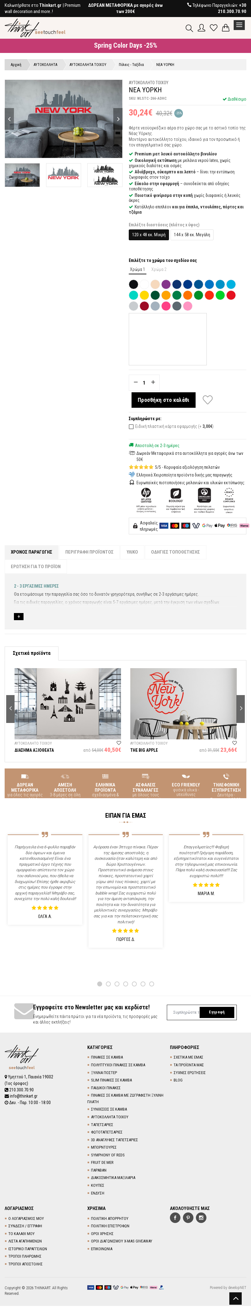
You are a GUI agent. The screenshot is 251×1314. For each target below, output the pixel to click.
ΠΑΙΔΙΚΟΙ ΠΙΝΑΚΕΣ (106, 1088)
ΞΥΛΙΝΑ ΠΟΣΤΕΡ (104, 1073)
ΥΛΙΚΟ (134, 552)
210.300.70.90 (19, 1090)
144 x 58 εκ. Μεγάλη (192, 235)
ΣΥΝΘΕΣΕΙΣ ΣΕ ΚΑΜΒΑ (109, 1110)
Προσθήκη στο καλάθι (164, 400)
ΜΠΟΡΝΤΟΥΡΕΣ (104, 1148)
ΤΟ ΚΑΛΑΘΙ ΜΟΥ (21, 1234)
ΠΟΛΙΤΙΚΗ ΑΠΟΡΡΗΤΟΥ (109, 1219)
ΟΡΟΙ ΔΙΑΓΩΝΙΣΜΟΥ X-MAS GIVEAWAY (121, 1242)
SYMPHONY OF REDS (108, 1156)
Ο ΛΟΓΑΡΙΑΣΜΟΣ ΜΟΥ (26, 1219)
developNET (237, 1288)
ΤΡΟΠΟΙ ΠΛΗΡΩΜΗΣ (24, 1257)
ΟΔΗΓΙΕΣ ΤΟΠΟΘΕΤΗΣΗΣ (177, 552)
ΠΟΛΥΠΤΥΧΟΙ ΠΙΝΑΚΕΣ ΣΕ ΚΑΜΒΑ (118, 1066)
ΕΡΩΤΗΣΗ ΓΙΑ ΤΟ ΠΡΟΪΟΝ (36, 567)
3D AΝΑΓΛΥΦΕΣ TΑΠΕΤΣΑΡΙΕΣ (114, 1140)
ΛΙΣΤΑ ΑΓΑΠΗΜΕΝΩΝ (25, 1242)
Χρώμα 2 (159, 269)
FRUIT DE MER (102, 1163)
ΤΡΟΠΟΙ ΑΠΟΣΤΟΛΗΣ (25, 1265)
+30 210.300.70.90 (232, 8)
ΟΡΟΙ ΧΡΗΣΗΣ (102, 1234)
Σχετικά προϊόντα (31, 654)
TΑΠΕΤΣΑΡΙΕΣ (102, 1125)
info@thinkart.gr (21, 1096)
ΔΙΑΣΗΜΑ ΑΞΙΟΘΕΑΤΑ (34, 751)
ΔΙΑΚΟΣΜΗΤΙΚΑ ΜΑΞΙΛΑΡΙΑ (113, 1179)
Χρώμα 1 (137, 269)
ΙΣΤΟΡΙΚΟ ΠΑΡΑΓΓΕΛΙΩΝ (27, 1249)
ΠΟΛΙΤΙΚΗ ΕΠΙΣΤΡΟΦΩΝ (110, 1227)
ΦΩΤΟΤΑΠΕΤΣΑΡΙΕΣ (107, 1133)
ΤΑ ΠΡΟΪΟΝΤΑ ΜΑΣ (189, 1066)
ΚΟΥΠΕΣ (97, 1186)
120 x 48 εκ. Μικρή (149, 235)
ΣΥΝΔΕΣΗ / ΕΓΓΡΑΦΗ (25, 1227)
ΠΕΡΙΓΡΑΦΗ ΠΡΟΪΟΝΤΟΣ (90, 552)
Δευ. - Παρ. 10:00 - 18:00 (28, 1102)
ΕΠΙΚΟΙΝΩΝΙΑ (101, 1249)
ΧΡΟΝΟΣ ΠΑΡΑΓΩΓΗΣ (32, 552)
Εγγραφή (216, 1013)
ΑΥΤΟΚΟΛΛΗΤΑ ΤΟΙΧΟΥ (109, 1118)
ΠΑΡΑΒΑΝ (98, 1171)
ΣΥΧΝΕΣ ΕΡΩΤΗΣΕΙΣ (190, 1073)
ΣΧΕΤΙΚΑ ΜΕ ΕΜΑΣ (188, 1058)
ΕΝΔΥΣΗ (97, 1194)
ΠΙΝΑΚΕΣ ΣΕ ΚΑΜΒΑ (107, 1058)
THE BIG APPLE (144, 751)
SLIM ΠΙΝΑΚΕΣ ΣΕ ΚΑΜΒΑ (111, 1081)
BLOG (178, 1081)
